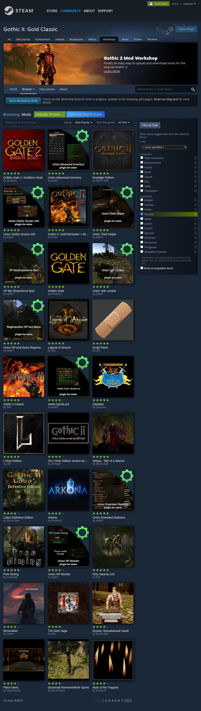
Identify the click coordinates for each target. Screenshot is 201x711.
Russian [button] (147, 214)
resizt (54, 237)
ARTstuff (55, 463)
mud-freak (12, 577)
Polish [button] (146, 209)
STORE (52, 11)
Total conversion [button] (152, 158)
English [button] (146, 200)
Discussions (47, 89)
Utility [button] (145, 186)
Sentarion (12, 180)
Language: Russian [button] (49, 114)
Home (13, 89)
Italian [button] (145, 218)
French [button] (146, 228)
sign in (175, 3)
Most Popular (82, 122)
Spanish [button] (147, 233)
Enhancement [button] (150, 162)
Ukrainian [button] (148, 237)
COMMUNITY (70, 11)
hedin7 (55, 180)
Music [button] (145, 172)
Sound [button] (146, 176)
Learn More (128, 71)
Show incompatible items (158, 268)
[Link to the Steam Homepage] (22, 14)
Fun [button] (144, 181)
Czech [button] (146, 223)
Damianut (101, 407)
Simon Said (102, 180)
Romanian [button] (148, 242)
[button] (195, 158)
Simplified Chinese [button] (153, 251)
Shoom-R (101, 690)
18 (18, 700)
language (188, 3)
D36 (53, 350)
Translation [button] (148, 190)
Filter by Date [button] (150, 125)
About (89, 11)
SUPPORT (105, 11)
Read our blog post (166, 99)
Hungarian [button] (148, 247)
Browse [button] (27, 89)
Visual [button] (146, 167)
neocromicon (14, 690)
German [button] (147, 204)
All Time (122, 122)
